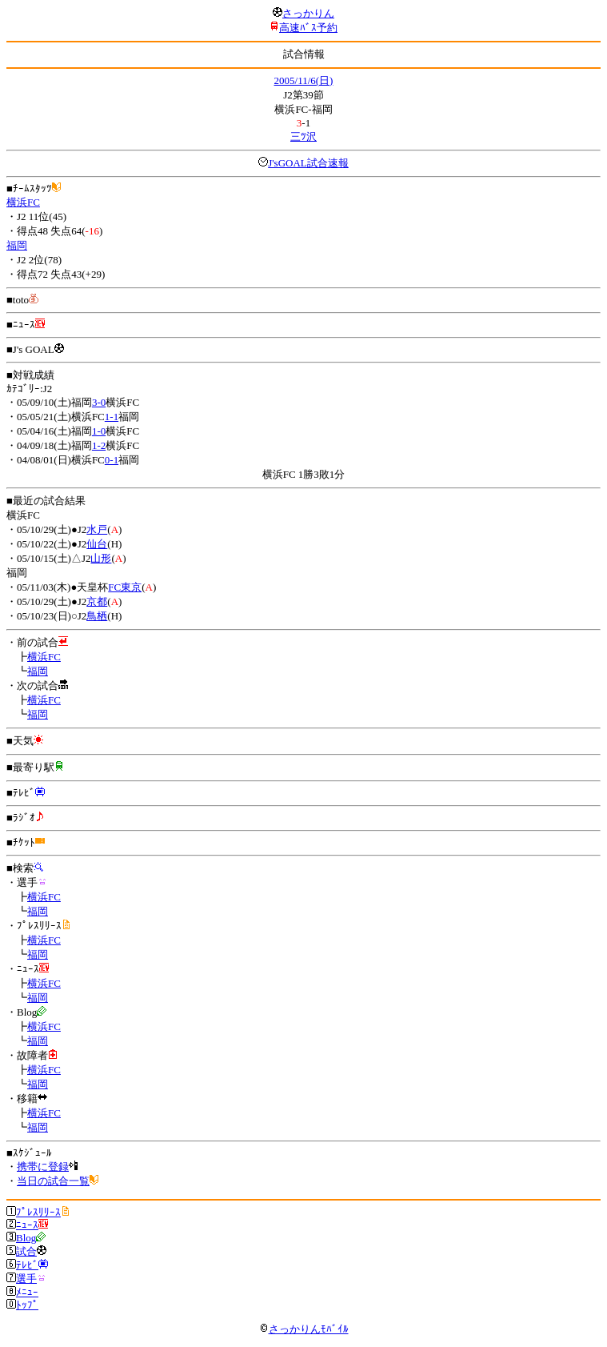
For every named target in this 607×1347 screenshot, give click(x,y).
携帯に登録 (43, 1167)
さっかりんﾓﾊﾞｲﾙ (304, 1329)
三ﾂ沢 (303, 136)
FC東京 (125, 587)
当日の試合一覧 (53, 1181)
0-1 (111, 460)
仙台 (96, 544)
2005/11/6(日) (303, 80)
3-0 (99, 402)
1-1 (111, 417)
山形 (100, 558)
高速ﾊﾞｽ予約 (308, 28)
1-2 (99, 445)
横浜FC (23, 202)
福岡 (16, 245)
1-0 (99, 431)
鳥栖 (96, 616)
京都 (96, 601)
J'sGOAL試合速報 (308, 163)
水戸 (96, 529)
